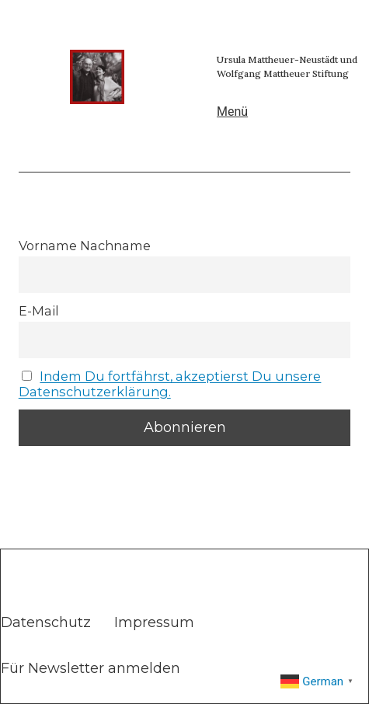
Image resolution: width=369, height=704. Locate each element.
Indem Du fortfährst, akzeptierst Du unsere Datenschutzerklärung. (170, 383)
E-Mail (39, 311)
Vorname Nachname (85, 245)
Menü (232, 111)
